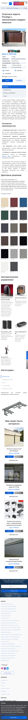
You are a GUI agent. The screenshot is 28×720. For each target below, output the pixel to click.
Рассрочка (6, 74)
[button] (25, 28)
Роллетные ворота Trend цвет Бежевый (14, 450)
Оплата (5, 71)
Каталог (9, 9)
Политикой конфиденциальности (20, 596)
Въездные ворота (17, 9)
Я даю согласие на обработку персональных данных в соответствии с (16, 595)
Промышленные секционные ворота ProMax (14, 561)
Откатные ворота (12, 77)
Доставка (18, 71)
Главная (3, 9)
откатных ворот (6, 157)
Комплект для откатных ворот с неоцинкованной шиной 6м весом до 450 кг (14, 524)
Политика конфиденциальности (9, 714)
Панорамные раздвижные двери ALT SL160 (14, 487)
